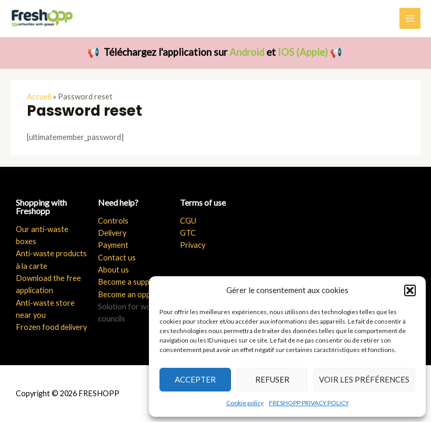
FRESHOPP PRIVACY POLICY (309, 403)
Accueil (39, 96)
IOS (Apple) (303, 52)
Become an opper (128, 294)
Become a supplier (129, 281)
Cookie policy (245, 403)
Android (246, 52)
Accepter (195, 379)
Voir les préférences (364, 379)
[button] (410, 290)
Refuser (272, 379)
